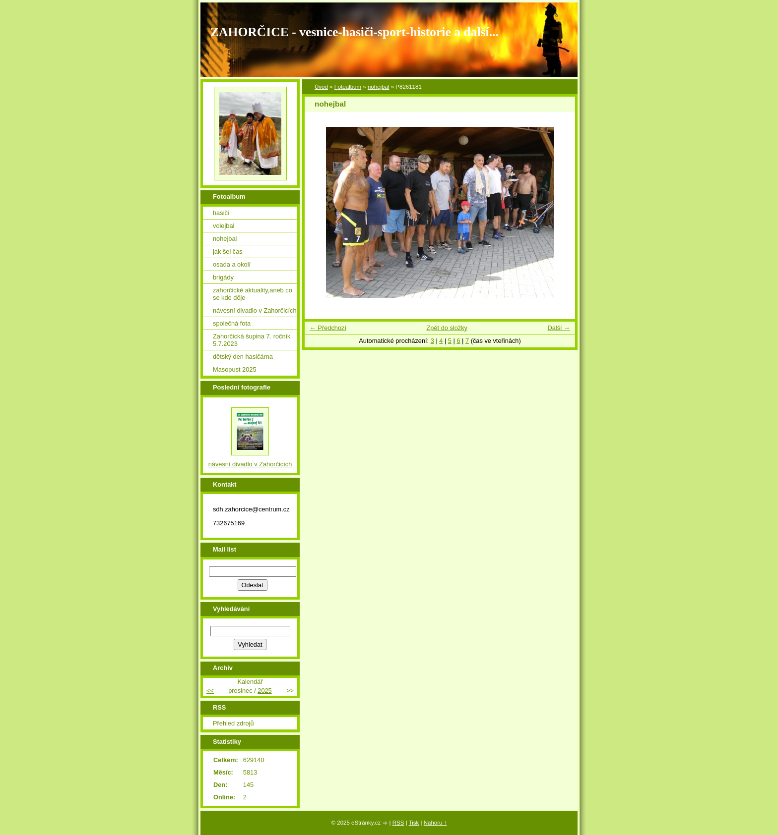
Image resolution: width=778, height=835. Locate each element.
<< (210, 690)
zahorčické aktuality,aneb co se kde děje (252, 293)
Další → (558, 328)
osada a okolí (232, 264)
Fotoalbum (347, 87)
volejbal (223, 225)
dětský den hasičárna (243, 356)
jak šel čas (228, 251)
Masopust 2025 (235, 369)
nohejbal (378, 87)
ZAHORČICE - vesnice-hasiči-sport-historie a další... (354, 32)
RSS (398, 823)
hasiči (221, 213)
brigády (223, 277)
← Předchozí (328, 328)
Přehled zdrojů (233, 723)
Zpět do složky (446, 328)
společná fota (232, 323)
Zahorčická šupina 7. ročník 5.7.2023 (251, 340)
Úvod (321, 87)
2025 (264, 690)
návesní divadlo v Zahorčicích (255, 310)
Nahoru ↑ (435, 823)
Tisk (414, 823)
